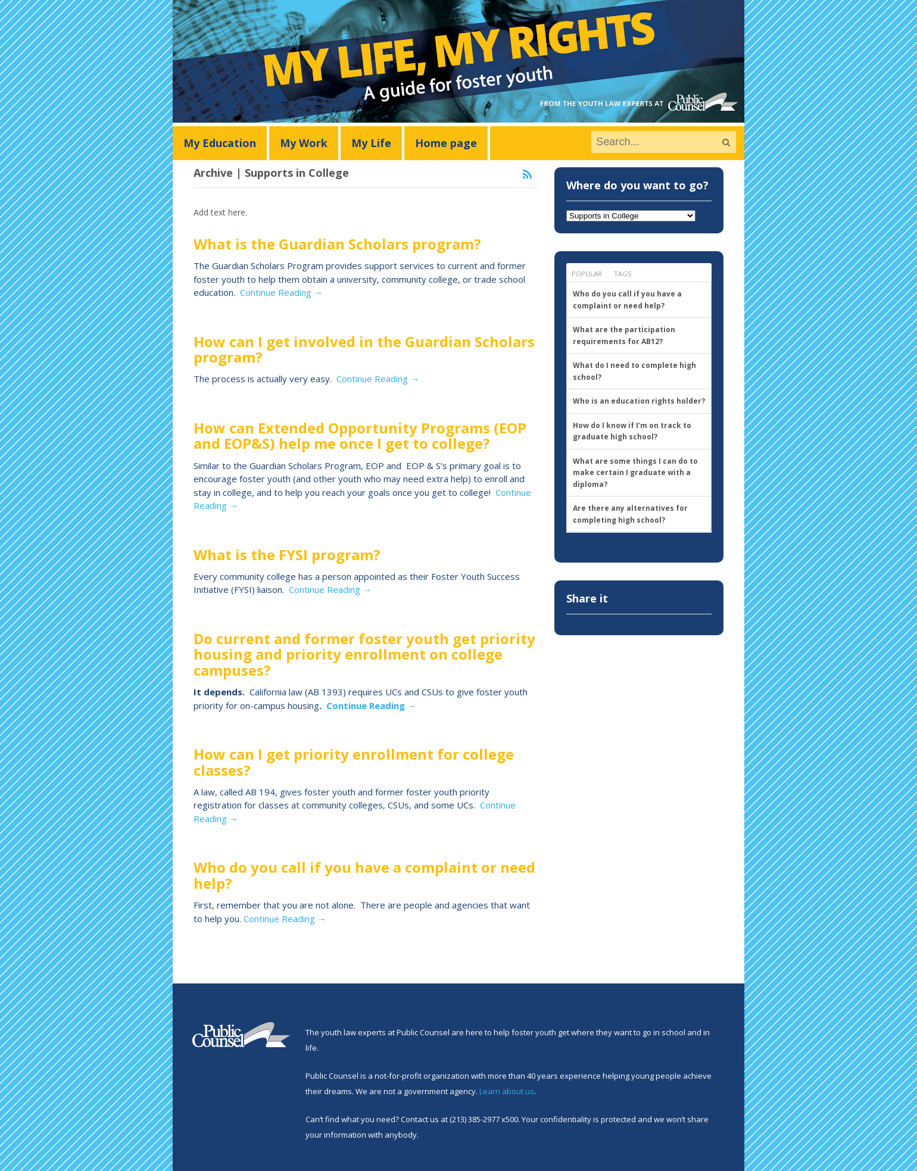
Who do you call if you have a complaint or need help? (364, 874)
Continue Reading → (281, 292)
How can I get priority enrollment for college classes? (354, 761)
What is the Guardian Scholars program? (337, 244)
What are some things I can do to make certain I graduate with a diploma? (635, 472)
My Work (304, 143)
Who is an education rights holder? (639, 401)
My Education (219, 143)
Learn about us (506, 1091)
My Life (371, 143)
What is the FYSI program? (287, 554)
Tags (622, 273)
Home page (446, 143)
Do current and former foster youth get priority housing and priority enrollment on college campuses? (364, 654)
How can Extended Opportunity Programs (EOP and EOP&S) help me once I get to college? (360, 435)
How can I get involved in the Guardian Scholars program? (364, 349)
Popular (587, 273)
